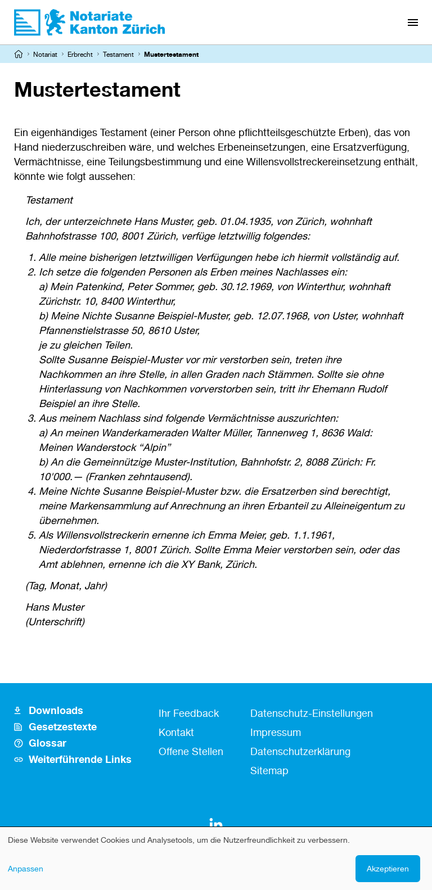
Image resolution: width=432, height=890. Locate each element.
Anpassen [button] (25, 868)
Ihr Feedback (189, 713)
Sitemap (269, 770)
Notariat (45, 54)
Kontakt (176, 732)
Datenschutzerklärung (300, 751)
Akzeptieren (388, 868)
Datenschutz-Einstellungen (311, 713)
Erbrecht (80, 54)
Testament (118, 54)
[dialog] (216, 858)
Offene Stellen (191, 751)
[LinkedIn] (216, 825)
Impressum (275, 732)
